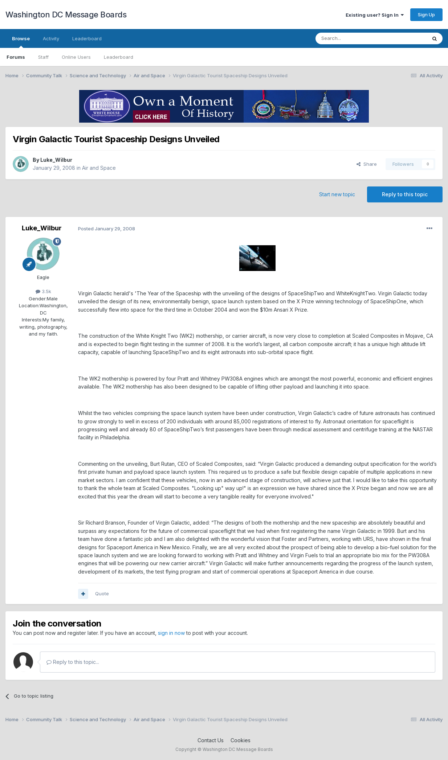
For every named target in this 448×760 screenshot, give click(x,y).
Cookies (241, 740)
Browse (21, 42)
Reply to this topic (405, 194)
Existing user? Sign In (375, 15)
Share (367, 164)
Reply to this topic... (72, 662)
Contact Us (210, 740)
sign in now (171, 633)
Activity (51, 38)
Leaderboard (118, 57)
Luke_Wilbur (56, 160)
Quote (102, 593)
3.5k (43, 291)
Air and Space (99, 168)
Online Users (76, 57)
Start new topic (337, 194)
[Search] (352, 38)
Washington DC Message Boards (65, 14)
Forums (16, 57)
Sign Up (426, 14)
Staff (43, 57)
